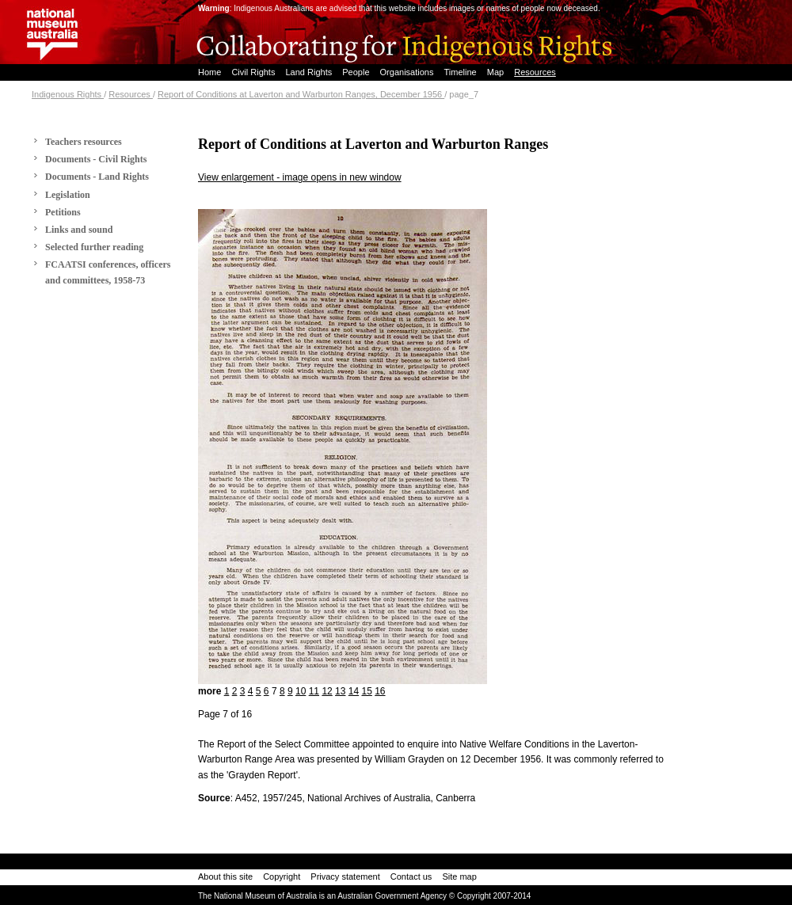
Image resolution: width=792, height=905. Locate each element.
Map (496, 72)
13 (340, 691)
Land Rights (309, 72)
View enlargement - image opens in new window (300, 177)
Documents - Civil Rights (96, 159)
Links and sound (78, 229)
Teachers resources (83, 141)
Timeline (461, 72)
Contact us (411, 876)
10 (300, 691)
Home (210, 72)
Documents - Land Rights (97, 176)
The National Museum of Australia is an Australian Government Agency (322, 896)
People (356, 72)
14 (353, 691)
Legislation (67, 194)
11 (314, 691)
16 (380, 691)
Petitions (63, 212)
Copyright (281, 876)
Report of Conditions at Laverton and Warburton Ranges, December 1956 (301, 94)
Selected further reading (94, 247)
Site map (459, 876)
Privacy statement (344, 876)
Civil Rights (254, 72)
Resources (535, 72)
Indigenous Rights (68, 94)
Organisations (408, 72)
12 (327, 691)
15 (366, 691)
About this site (225, 876)
